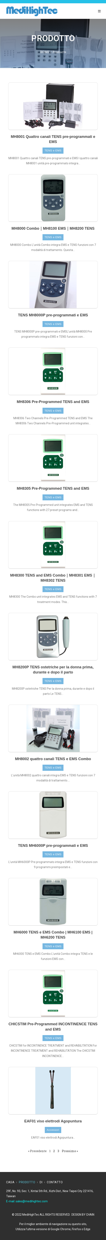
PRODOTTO (27, 1182)
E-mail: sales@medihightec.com (27, 1201)
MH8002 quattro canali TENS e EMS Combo (53, 759)
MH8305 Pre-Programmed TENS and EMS (53, 488)
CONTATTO (55, 1182)
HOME (45, 52)
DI (41, 1182)
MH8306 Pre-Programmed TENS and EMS (53, 402)
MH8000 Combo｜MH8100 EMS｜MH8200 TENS (53, 228)
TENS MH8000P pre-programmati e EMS (53, 315)
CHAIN (90, 1214)
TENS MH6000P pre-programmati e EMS (53, 846)
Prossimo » (70, 1151)
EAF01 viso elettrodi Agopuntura (53, 1121)
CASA (10, 1182)
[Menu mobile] (99, 11)
